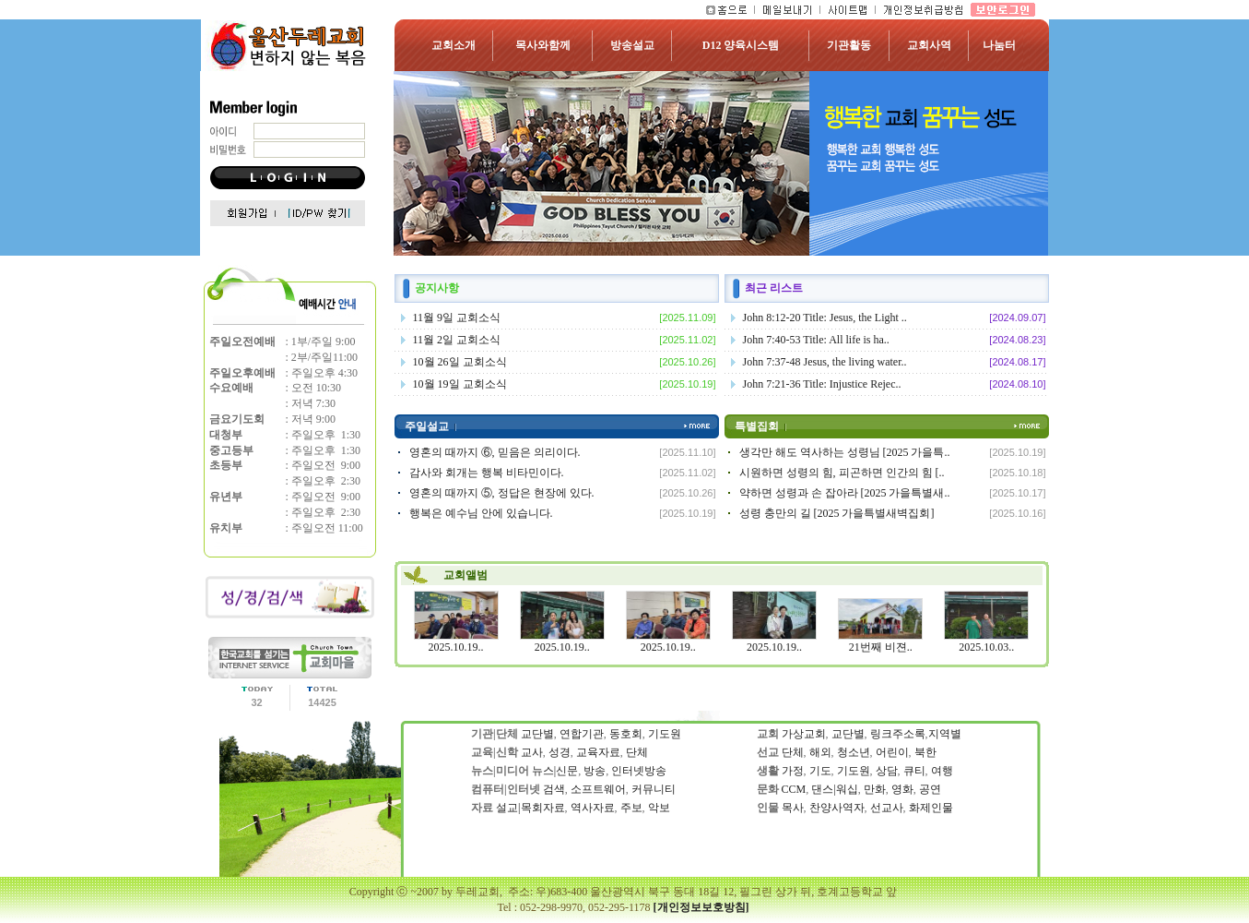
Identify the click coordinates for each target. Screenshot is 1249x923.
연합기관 (582, 733)
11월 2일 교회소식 (457, 339)
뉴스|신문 (555, 770)
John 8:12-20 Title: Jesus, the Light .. (825, 317)
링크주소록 (897, 733)
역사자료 (593, 807)
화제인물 (929, 807)
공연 (930, 789)
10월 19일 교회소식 (460, 384)
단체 (637, 752)
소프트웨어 (598, 789)
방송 (594, 770)
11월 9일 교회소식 (457, 317)
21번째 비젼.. (881, 647)
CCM (794, 789)
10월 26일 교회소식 (460, 361)
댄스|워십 (834, 789)
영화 (902, 789)
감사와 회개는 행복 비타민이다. (486, 472)
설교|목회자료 (530, 807)
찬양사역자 (837, 807)
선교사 (886, 807)
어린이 (892, 752)
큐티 (914, 770)
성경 (559, 752)
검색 (554, 789)
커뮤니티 (653, 789)
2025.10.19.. (456, 647)
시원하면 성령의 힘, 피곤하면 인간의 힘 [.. (842, 472)
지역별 (944, 733)
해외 (820, 752)
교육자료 (598, 752)
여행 (942, 770)
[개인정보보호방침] (701, 907)
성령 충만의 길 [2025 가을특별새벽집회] (837, 513)
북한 (924, 752)
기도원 (664, 733)
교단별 (537, 733)
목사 (793, 807)
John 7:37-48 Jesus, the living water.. (825, 361)
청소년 (853, 752)
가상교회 (804, 733)
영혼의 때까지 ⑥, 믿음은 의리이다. (495, 452)
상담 (887, 770)
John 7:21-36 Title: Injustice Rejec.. (822, 384)
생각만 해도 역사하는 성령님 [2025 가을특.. (844, 452)
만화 (875, 789)
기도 (820, 770)
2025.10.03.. (986, 647)
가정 (793, 770)
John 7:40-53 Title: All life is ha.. (816, 339)
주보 (631, 807)
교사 (532, 752)
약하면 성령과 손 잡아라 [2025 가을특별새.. (844, 492)
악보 (659, 807)
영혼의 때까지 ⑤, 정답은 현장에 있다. (502, 492)
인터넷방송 (638, 770)
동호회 (625, 733)
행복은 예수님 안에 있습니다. (481, 513)
